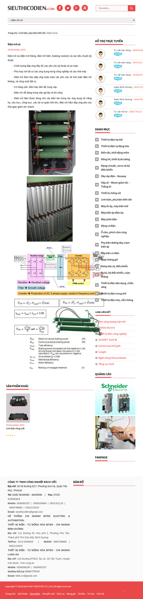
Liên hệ (100, 593)
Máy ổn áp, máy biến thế (114, 206)
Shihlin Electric (106, 327)
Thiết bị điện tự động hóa (115, 146)
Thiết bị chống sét (111, 193)
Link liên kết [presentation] (103, 312)
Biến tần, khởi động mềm (115, 152)
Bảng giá (71, 593)
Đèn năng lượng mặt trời (112, 321)
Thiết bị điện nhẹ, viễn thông (117, 300)
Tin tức (90, 593)
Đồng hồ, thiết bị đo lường (115, 159)
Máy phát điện (109, 219)
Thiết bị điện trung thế (113, 293)
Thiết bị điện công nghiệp (112, 333)
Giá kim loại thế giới (109, 346)
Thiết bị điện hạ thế (112, 139)
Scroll (123, 591)
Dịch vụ (60, 593)
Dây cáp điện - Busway (113, 176)
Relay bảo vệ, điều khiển (114, 266)
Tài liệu (81, 593)
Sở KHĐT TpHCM (107, 339)
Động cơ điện (108, 225)
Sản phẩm (35, 593)
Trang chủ (13, 33)
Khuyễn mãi (48, 593)
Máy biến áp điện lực (112, 212)
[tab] (115, 140)
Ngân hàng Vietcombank (112, 357)
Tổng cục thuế (106, 364)
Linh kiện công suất (15, 428)
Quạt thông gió (109, 259)
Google (102, 351)
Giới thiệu (23, 593)
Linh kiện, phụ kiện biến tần (32, 33)
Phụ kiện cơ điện (110, 253)
